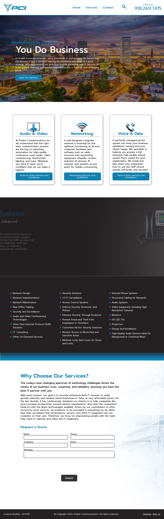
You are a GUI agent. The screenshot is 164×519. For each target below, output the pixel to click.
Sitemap (147, 514)
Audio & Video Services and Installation (34, 176)
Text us (156, 514)
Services (92, 7)
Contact (108, 7)
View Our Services (28, 77)
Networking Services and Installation (82, 176)
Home (77, 7)
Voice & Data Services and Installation (131, 176)
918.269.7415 (147, 7)
